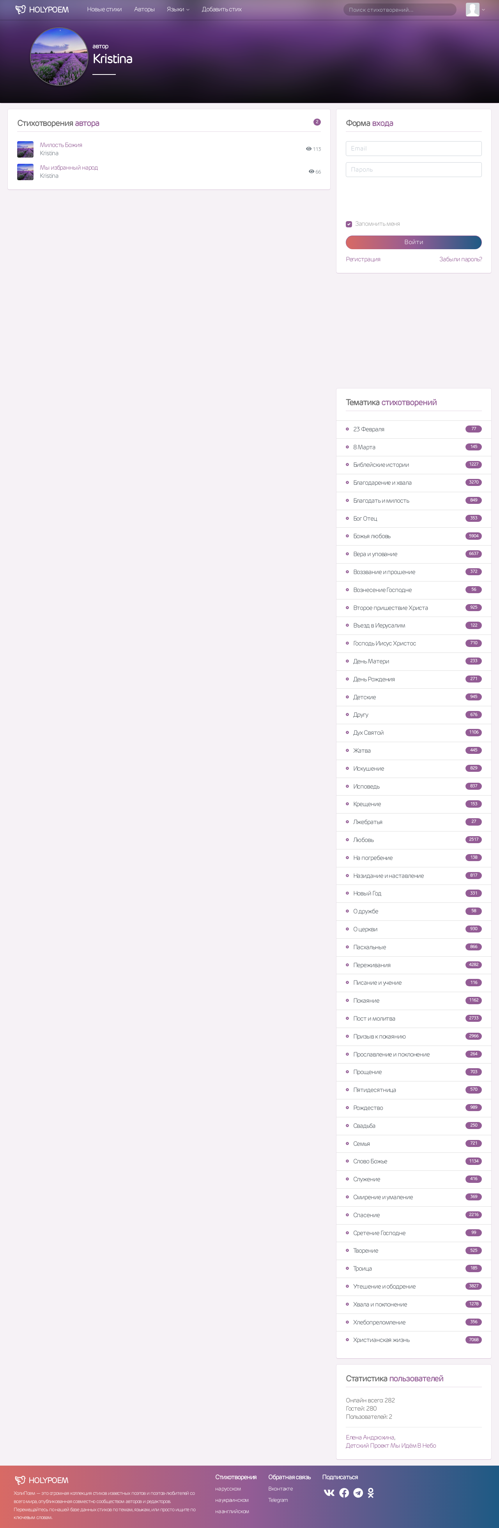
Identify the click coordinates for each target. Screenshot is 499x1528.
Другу (414, 715)
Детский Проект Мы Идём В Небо (391, 1445)
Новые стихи (104, 9)
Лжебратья (414, 822)
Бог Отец (414, 518)
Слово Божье (414, 1161)
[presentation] (405, 198)
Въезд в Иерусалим (414, 625)
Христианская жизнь (414, 1340)
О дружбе (414, 911)
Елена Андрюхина (370, 1437)
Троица (414, 1268)
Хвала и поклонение (414, 1304)
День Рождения (414, 679)
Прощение (414, 1072)
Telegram (277, 1499)
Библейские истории (414, 465)
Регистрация (363, 259)
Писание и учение (414, 982)
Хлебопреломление (414, 1322)
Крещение (414, 804)
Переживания (414, 965)
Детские (414, 697)
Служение (414, 1179)
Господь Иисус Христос (414, 643)
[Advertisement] (413, 333)
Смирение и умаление (414, 1197)
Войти (413, 242)
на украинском (232, 1499)
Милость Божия (61, 145)
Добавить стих (221, 9)
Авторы (144, 9)
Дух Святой (414, 733)
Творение (414, 1250)
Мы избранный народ (69, 167)
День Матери (414, 661)
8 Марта (414, 447)
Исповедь (414, 786)
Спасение (414, 1215)
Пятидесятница (414, 1090)
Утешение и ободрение (414, 1286)
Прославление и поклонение (414, 1054)
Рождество (414, 1108)
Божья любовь (414, 536)
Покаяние (414, 1000)
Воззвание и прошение (414, 572)
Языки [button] (176, 9)
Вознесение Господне (414, 590)
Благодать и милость (414, 500)
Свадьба (414, 1126)
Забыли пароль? (460, 259)
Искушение (414, 768)
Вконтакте (280, 1488)
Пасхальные (414, 947)
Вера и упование (414, 554)
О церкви (414, 929)
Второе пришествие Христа (414, 608)
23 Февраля (414, 429)
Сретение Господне (414, 1233)
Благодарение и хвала (414, 483)
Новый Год (414, 893)
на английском (232, 1511)
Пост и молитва (414, 1018)
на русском (228, 1488)
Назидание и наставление (414, 876)
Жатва (414, 750)
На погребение (414, 858)
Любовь (414, 840)
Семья (414, 1144)
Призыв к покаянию (414, 1036)
